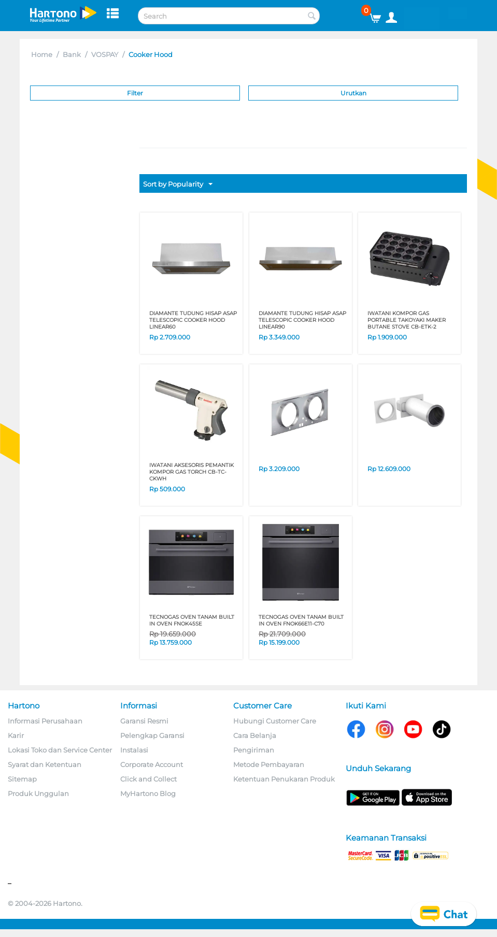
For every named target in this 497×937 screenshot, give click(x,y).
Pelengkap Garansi (152, 735)
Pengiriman (253, 750)
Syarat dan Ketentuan (44, 764)
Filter (135, 93)
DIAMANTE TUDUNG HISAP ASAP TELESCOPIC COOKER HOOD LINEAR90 (302, 320)
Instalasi (134, 750)
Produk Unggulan (38, 793)
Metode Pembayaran (268, 764)
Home (41, 54)
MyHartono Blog (148, 793)
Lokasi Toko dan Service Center (60, 750)
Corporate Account (151, 764)
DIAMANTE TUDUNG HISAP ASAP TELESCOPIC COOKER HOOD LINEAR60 (193, 320)
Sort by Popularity (177, 184)
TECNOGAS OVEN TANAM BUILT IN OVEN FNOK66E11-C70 (301, 620)
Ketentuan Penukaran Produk (284, 779)
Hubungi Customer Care (274, 721)
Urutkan (353, 93)
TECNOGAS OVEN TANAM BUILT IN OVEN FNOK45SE (191, 620)
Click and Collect (148, 779)
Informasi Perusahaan (45, 721)
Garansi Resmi (144, 721)
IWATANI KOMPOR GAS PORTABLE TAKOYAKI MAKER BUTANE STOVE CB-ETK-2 (406, 320)
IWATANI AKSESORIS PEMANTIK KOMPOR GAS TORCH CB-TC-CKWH (191, 472)
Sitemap (22, 779)
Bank (72, 54)
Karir (16, 735)
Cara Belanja (254, 735)
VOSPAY (104, 54)
